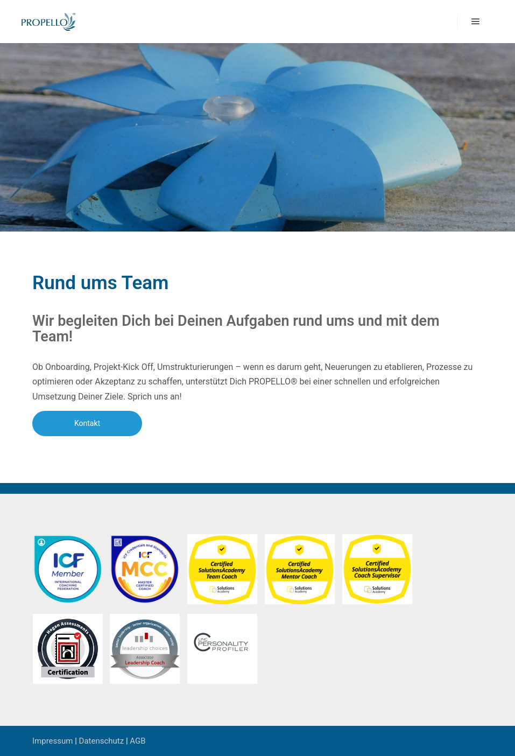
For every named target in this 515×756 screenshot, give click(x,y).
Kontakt (87, 423)
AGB (137, 741)
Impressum (52, 741)
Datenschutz (101, 741)
